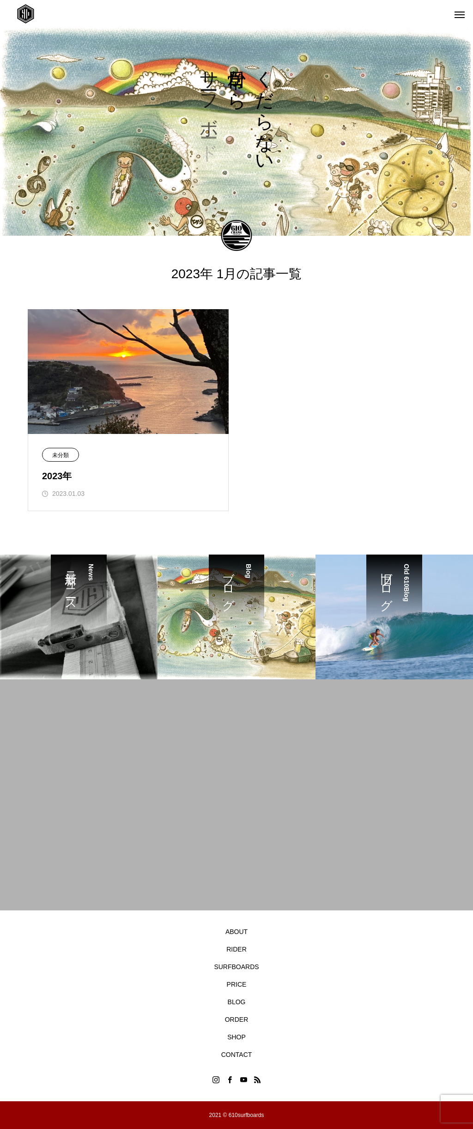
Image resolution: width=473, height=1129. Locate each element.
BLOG (237, 1002)
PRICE (237, 984)
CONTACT (236, 1054)
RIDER (236, 949)
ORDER (237, 1019)
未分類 (60, 455)
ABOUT (236, 931)
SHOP (236, 1037)
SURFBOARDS (236, 966)
